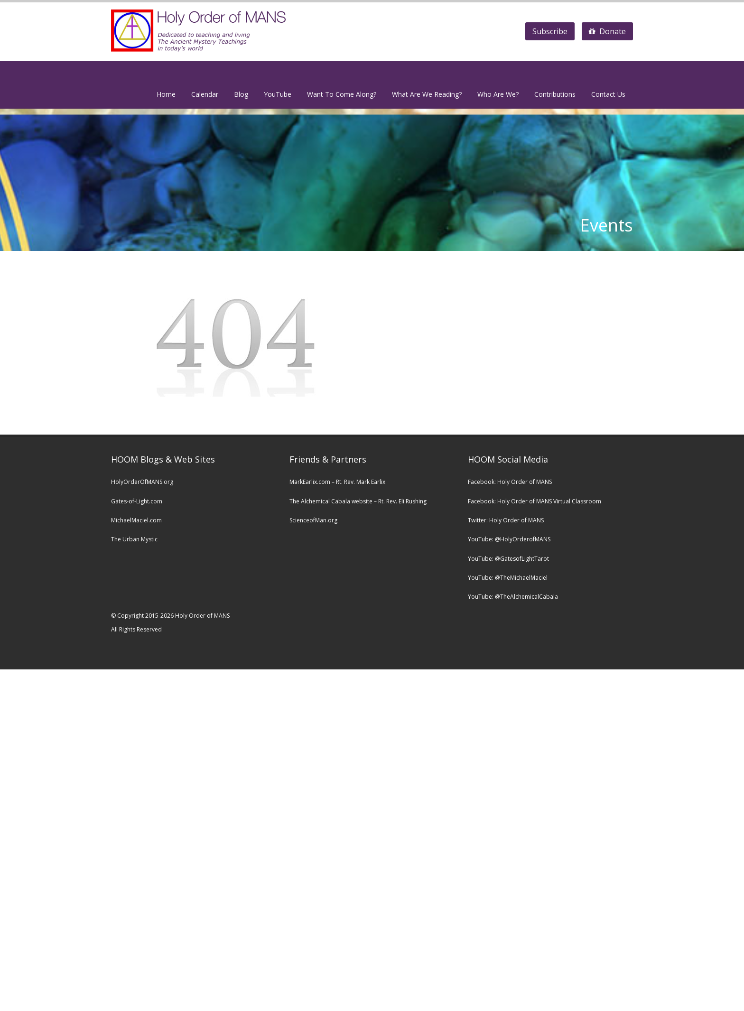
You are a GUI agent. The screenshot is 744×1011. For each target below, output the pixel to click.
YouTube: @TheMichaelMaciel (508, 578)
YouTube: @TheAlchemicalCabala (513, 597)
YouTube (277, 94)
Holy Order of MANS (524, 482)
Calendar (204, 94)
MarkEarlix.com (309, 482)
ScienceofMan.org (313, 520)
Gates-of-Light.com (136, 501)
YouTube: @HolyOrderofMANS (509, 539)
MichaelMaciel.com (136, 520)
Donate (607, 31)
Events (606, 225)
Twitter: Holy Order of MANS (506, 520)
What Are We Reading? (427, 94)
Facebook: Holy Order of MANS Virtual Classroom (534, 501)
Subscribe (549, 31)
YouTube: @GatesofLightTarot (508, 559)
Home (166, 94)
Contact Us (608, 94)
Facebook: (482, 482)
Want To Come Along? (341, 94)
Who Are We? (498, 94)
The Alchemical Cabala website (330, 501)
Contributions (555, 94)
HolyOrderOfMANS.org (142, 482)
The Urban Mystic (134, 539)
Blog (241, 94)
